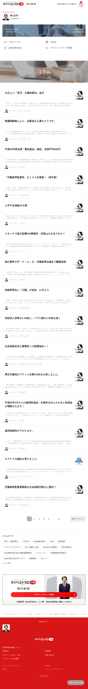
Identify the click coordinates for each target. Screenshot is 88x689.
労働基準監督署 (24, 195)
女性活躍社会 (66, 547)
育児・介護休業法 (24, 111)
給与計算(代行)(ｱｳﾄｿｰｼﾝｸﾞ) (14, 558)
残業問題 (22, 279)
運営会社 (5, 651)
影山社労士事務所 (50, 547)
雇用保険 (22, 448)
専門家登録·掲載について (11, 647)
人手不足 (22, 223)
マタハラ (22, 251)
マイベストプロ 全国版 (10, 659)
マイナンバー (41, 553)
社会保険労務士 (24, 505)
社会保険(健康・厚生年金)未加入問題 (30, 364)
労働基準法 (22, 392)
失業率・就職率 (24, 336)
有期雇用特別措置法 (58, 553)
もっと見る (6, 563)
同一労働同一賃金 (24, 139)
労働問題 (32, 558)
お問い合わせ (49, 655)
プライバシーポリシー (10, 655)
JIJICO (4, 669)
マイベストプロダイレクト (11, 666)
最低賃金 (22, 167)
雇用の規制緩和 (24, 308)
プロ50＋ (48, 666)
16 (59, 519)
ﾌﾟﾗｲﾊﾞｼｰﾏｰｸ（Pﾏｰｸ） (26, 477)
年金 (52, 541)
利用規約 (48, 651)
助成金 (21, 420)
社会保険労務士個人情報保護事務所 (18, 553)
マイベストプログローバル (53, 669)
